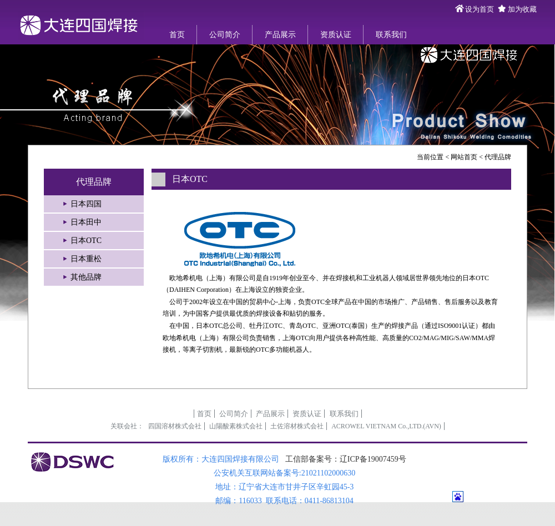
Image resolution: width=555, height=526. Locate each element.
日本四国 (86, 204)
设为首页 (479, 9)
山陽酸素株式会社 (236, 426)
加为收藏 (522, 9)
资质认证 (335, 35)
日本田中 (86, 222)
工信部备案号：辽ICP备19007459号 (345, 459)
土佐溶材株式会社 (297, 426)
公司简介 (224, 35)
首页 (177, 35)
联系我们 (391, 35)
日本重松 (86, 259)
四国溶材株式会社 (174, 426)
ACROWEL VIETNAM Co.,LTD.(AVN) (386, 426)
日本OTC (86, 240)
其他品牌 (86, 277)
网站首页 (464, 157)
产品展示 (280, 35)
